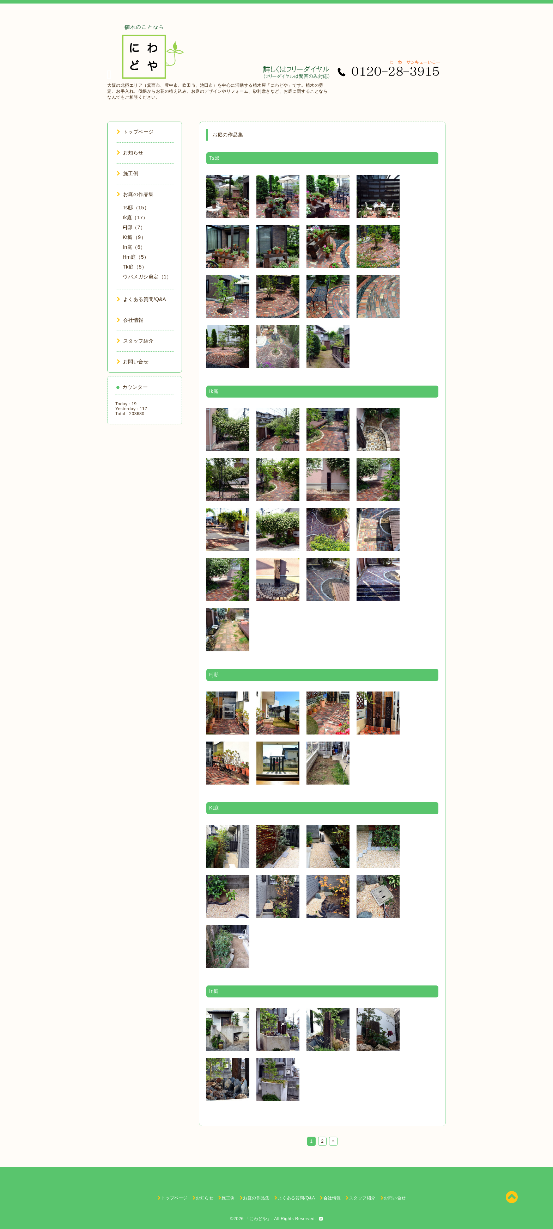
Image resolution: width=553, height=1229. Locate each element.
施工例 (127, 173)
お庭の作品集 (135, 194)
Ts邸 (214, 158)
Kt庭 (214, 808)
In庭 (214, 991)
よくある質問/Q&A (141, 299)
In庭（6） (134, 247)
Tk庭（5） (135, 267)
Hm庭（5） (136, 257)
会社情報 (130, 320)
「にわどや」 (258, 1218)
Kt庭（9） (134, 237)
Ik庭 (213, 391)
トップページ (135, 132)
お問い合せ (132, 361)
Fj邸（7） (134, 227)
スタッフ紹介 (135, 341)
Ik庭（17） (135, 217)
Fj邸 (214, 674)
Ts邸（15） (136, 207)
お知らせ (130, 152)
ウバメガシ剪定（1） (147, 276)
